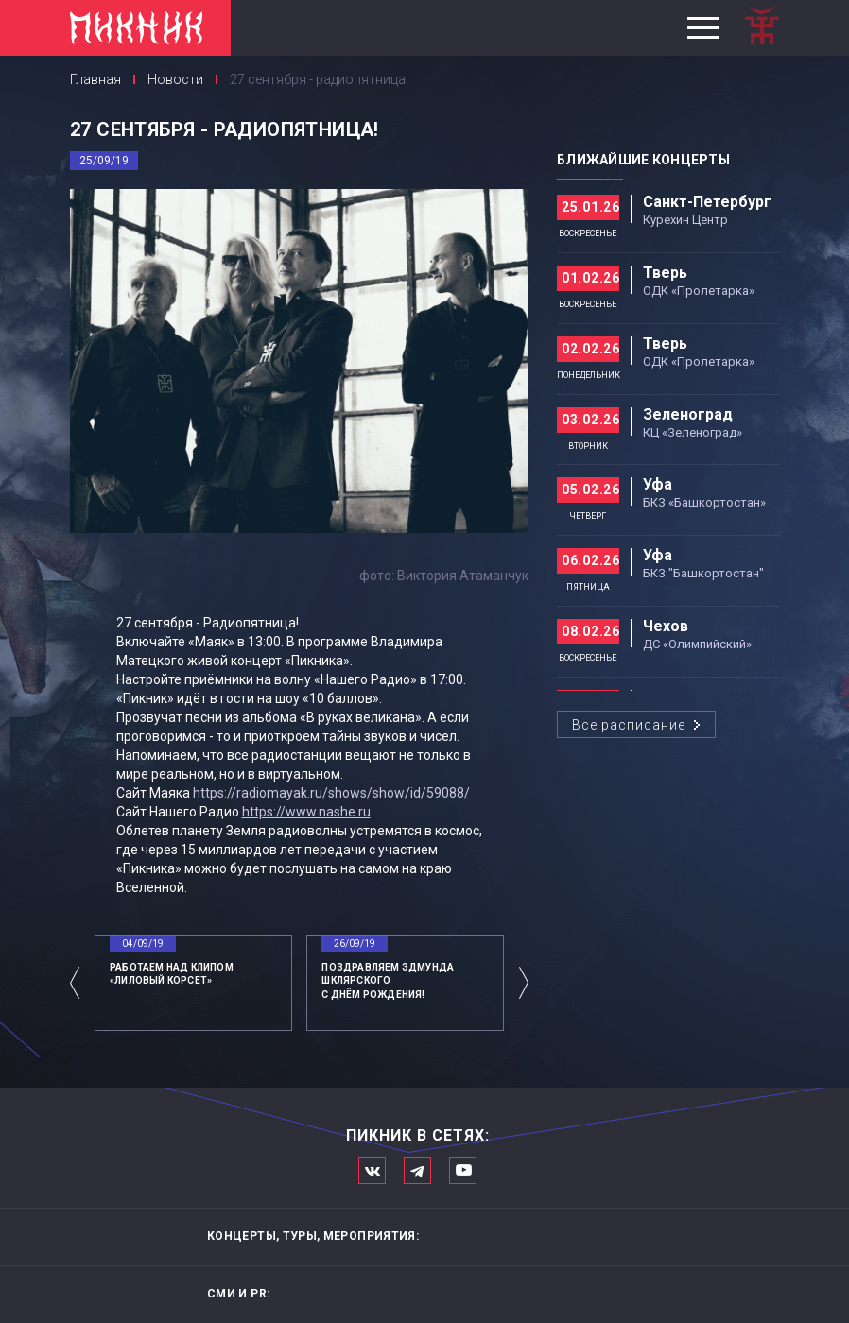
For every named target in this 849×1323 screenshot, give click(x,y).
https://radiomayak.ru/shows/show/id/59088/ (331, 792)
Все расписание (628, 724)
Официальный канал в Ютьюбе (462, 1170)
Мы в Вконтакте (372, 1170)
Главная (95, 79)
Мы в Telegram (417, 1170)
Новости (175, 79)
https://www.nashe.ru (306, 811)
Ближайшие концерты (643, 159)
